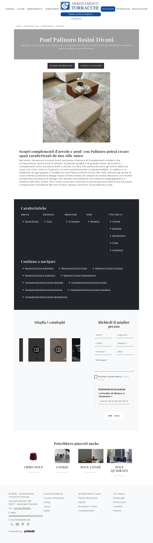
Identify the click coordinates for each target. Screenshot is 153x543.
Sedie (47, 510)
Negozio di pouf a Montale (39, 268)
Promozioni (123, 9)
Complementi (52, 9)
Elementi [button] (48, 214)
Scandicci (117, 250)
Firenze (116, 221)
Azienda (10, 9)
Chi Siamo (119, 493)
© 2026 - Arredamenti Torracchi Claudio (21, 495)
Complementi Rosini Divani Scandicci (91, 289)
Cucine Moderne (53, 493)
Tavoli (47, 506)
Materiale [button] (71, 214)
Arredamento (35, 9)
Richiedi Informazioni (61, 65)
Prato (115, 242)
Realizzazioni (139, 9)
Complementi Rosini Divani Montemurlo (46, 297)
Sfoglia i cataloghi (91, 65)
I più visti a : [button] (115, 214)
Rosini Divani (32, 221)
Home (18, 26)
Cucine (21, 9)
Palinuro (60, 26)
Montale (116, 228)
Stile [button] (89, 214)
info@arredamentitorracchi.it (26, 515)
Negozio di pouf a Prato (74, 268)
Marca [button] (25, 214)
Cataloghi (119, 498)
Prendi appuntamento (80, 14)
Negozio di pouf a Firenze (109, 268)
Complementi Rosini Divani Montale (44, 282)
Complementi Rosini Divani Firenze (43, 289)
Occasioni (108, 9)
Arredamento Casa (89, 493)
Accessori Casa (31, 26)
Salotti (82, 502)
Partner (117, 510)
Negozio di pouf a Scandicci (40, 275)
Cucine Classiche (54, 498)
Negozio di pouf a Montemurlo (80, 275)
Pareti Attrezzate (87, 498)
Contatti (76, 18)
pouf (49, 221)
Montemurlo (118, 235)
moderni (95, 221)
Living (47, 502)
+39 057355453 (22, 508)
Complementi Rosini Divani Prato (89, 282)
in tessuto (74, 221)
